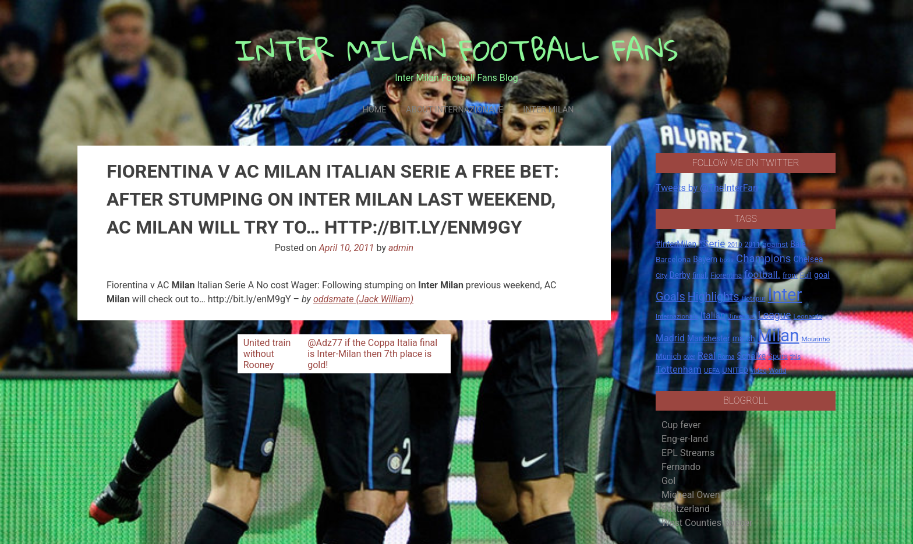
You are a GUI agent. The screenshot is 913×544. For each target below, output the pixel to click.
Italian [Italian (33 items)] (713, 315)
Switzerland (685, 508)
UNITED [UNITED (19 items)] (735, 370)
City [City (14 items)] (661, 275)
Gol (668, 480)
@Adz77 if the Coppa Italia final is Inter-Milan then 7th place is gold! (372, 353)
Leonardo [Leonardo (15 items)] (807, 316)
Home (374, 110)
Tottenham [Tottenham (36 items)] (679, 369)
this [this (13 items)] (795, 357)
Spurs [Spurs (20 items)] (778, 356)
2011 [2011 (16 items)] (752, 245)
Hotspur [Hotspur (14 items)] (753, 298)
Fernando (680, 466)
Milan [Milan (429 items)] (778, 335)
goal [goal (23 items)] (822, 275)
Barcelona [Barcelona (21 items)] (673, 259)
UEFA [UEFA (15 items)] (712, 370)
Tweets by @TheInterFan (707, 187)
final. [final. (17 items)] (700, 275)
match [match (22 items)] (743, 338)
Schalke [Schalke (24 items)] (751, 356)
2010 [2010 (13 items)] (734, 245)
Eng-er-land (684, 438)
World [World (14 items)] (777, 370)
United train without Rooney (267, 353)
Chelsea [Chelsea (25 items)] (808, 259)
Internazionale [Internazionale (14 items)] (677, 316)
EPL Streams (687, 452)
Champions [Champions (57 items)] (763, 258)
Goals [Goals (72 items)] (670, 296)
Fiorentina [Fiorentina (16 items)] (726, 275)
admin (400, 247)
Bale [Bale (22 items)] (798, 244)
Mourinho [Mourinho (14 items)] (815, 339)
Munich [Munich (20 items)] (668, 356)
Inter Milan (548, 110)
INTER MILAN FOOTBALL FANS (456, 49)
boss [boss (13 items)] (727, 260)
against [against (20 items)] (775, 244)
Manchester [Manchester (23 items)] (708, 338)
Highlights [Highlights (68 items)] (713, 296)
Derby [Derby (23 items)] (680, 275)
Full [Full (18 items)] (806, 275)
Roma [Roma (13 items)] (726, 357)
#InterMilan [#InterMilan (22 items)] (676, 244)
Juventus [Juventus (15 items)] (742, 316)
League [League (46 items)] (774, 315)
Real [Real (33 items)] (707, 355)
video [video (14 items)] (759, 370)
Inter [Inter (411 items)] (785, 295)
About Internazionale (454, 110)
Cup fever (681, 424)
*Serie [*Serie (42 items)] (712, 243)
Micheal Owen (690, 494)
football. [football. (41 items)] (762, 274)
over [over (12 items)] (689, 357)
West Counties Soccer (706, 522)
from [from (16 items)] (790, 275)
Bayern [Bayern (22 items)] (705, 259)
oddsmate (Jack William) (363, 299)
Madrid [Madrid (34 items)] (670, 338)
